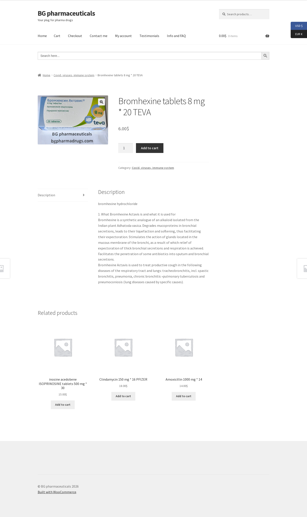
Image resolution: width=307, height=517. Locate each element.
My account (123, 36)
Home (42, 36)
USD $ (297, 26)
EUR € (296, 34)
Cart (57, 36)
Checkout (75, 36)
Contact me (98, 36)
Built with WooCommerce (57, 492)
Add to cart (149, 148)
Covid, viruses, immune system (74, 75)
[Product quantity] (125, 148)
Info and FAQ (176, 36)
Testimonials (149, 36)
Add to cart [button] (62, 405)
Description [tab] (46, 195)
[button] (101, 101)
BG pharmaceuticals (66, 13)
